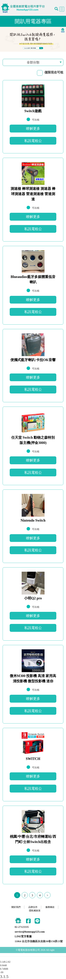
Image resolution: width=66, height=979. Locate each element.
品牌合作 (32, 907)
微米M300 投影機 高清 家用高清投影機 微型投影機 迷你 (33, 678)
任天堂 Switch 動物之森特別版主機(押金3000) (33, 440)
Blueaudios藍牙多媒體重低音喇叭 (33, 279)
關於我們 (16, 907)
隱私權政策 (34, 910)
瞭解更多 (33, 128)
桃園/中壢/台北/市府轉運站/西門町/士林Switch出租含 (33, 839)
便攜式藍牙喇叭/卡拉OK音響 (33, 360)
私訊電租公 (33, 141)
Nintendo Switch (33, 520)
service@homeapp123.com (30, 931)
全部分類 (33, 62)
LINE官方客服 (23, 936)
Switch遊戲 (33, 111)
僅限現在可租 (53, 72)
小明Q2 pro (33, 598)
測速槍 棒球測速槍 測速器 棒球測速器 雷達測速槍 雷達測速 (33, 194)
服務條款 (50, 907)
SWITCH (33, 759)
